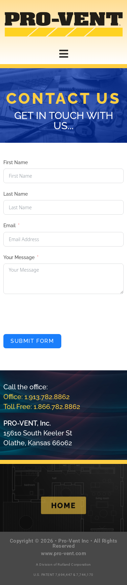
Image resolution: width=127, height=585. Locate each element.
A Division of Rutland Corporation (63, 564)
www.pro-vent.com (63, 553)
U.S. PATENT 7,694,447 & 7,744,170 (63, 575)
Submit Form (32, 341)
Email (9, 225)
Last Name (15, 194)
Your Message (19, 257)
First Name (15, 162)
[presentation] (54, 314)
